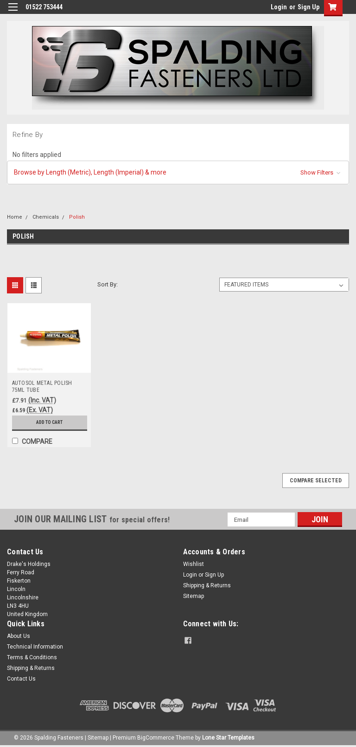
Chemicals (45, 217)
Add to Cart (49, 422)
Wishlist (193, 564)
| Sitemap (96, 737)
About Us (18, 636)
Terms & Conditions (32, 657)
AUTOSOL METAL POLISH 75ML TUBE (42, 386)
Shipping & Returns (207, 585)
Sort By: (107, 284)
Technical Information (35, 646)
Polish (77, 217)
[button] (178, 172)
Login (279, 7)
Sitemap (193, 596)
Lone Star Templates (228, 737)
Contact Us (21, 679)
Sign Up (308, 7)
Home (14, 217)
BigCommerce (155, 737)
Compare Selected (316, 480)
